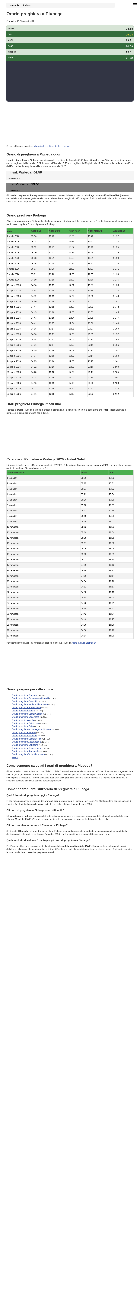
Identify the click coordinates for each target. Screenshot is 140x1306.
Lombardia (13, 5)
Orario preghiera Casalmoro (25, 717)
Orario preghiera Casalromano (26, 748)
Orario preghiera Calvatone (25, 745)
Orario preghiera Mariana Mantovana (30, 704)
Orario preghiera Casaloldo (25, 701)
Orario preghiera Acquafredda (26, 742)
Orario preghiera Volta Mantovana (28, 754)
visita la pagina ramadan (84, 643)
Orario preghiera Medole (24, 732)
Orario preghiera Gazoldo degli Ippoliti (30, 698)
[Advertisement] (70, 81)
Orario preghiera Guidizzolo (25, 723)
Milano (15, 757)
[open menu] (135, 4)
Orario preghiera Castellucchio (26, 738)
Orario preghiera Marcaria (24, 735)
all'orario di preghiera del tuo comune (52, 146)
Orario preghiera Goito (23, 726)
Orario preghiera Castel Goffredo (28, 714)
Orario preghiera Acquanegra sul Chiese (31, 729)
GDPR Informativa (15, 866)
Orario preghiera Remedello (25, 751)
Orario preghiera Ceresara (24, 695)
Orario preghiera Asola (23, 720)
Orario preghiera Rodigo (23, 711)
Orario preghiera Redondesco (26, 707)
